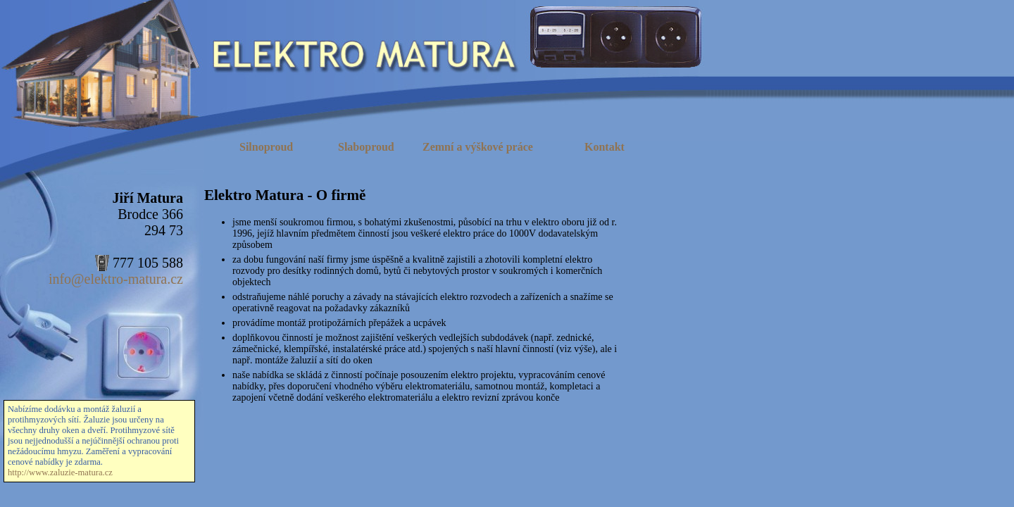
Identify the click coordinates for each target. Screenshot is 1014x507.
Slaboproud (366, 147)
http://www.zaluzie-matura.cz (60, 472)
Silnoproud (266, 147)
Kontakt (604, 147)
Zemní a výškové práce (478, 147)
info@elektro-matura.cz (116, 279)
